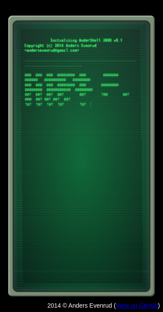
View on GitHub (137, 305)
